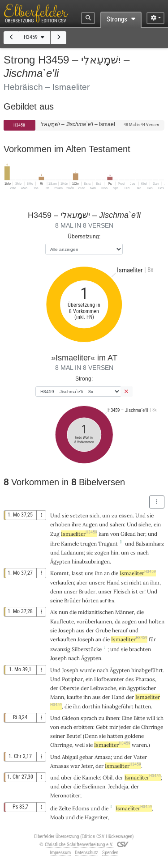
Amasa (103, 757)
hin (114, 552)
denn (56, 591)
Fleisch (121, 591)
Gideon (70, 718)
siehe (144, 524)
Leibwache (103, 688)
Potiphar (72, 679)
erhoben (60, 524)
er (141, 591)
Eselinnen (93, 786)
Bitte (139, 718)
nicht (135, 582)
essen (126, 515)
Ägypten (60, 561)
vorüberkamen (94, 621)
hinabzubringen (91, 561)
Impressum (60, 853)
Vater (140, 757)
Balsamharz (150, 543)
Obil (107, 777)
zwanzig (60, 649)
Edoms (80, 808)
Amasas (59, 765)
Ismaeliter (79, 533)
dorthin (91, 706)
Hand (113, 582)
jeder (125, 727)
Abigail (70, 757)
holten (156, 621)
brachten (140, 649)
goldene (134, 736)
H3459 (35, 37)
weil (80, 744)
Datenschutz (86, 853)
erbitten (83, 727)
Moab (57, 817)
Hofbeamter (109, 679)
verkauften (63, 639)
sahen (117, 524)
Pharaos (145, 679)
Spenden (110, 853)
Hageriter (96, 817)
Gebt (102, 727)
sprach (89, 718)
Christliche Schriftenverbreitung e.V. (79, 844)
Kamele (70, 543)
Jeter (87, 765)
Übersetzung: (84, 236)
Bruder (87, 591)
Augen (90, 524)
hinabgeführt (147, 670)
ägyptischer (141, 688)
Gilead (128, 533)
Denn (91, 736)
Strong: (84, 378)
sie (89, 744)
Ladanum (72, 552)
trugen (88, 543)
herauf (120, 630)
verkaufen (62, 582)
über (66, 777)
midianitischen (96, 612)
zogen (102, 552)
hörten (90, 600)
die (68, 706)
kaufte (74, 697)
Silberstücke (87, 649)
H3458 (19, 125)
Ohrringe (152, 727)
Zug (55, 533)
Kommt (59, 573)
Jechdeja (118, 786)
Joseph (66, 630)
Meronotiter (65, 795)
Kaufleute (62, 621)
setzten (79, 515)
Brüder (72, 600)
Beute (73, 736)
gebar (86, 757)
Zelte (65, 808)
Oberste (69, 688)
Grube (103, 630)
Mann (57, 697)
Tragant (108, 543)
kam (104, 533)
